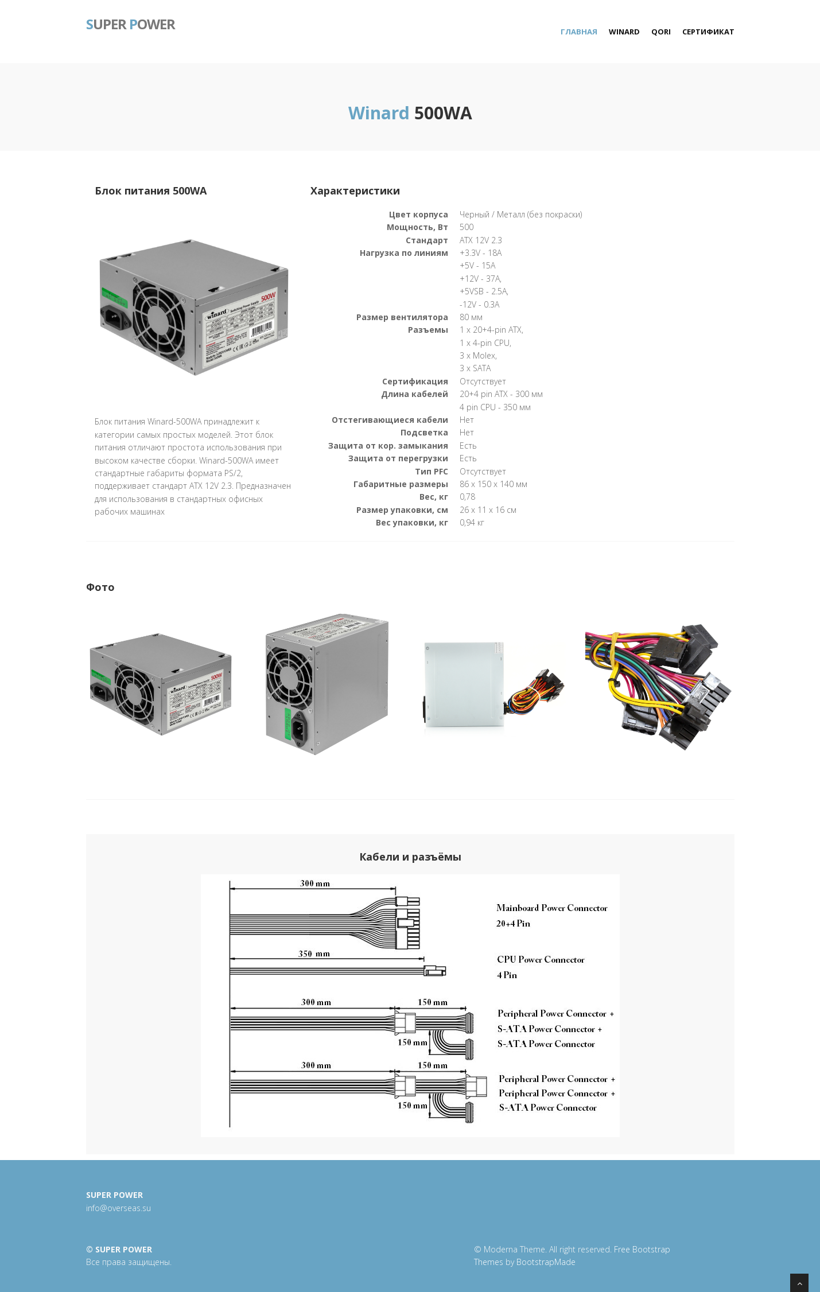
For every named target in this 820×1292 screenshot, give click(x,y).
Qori (661, 31)
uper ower (130, 23)
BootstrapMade (546, 1261)
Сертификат (708, 31)
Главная (579, 31)
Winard (624, 31)
